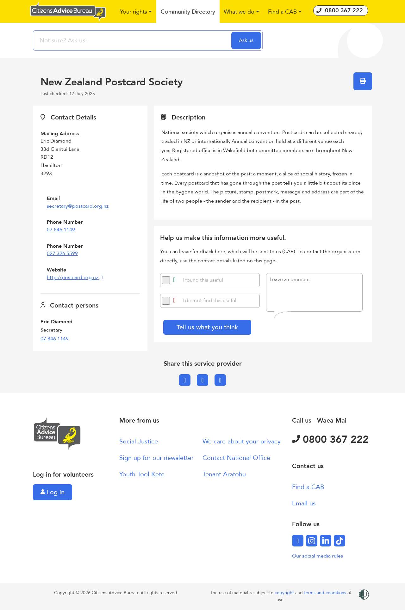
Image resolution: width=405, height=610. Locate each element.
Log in (52, 492)
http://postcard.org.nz (73, 277)
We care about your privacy (241, 441)
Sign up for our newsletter (156, 458)
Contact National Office (236, 458)
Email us (304, 503)
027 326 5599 (62, 253)
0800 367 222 (330, 440)
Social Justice (138, 441)
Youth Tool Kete (142, 474)
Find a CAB (308, 487)
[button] (136, 12)
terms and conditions (325, 593)
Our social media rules (317, 555)
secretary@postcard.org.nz (78, 206)
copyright (285, 593)
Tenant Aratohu (224, 474)
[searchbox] (132, 40)
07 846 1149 (61, 229)
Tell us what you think (207, 327)
